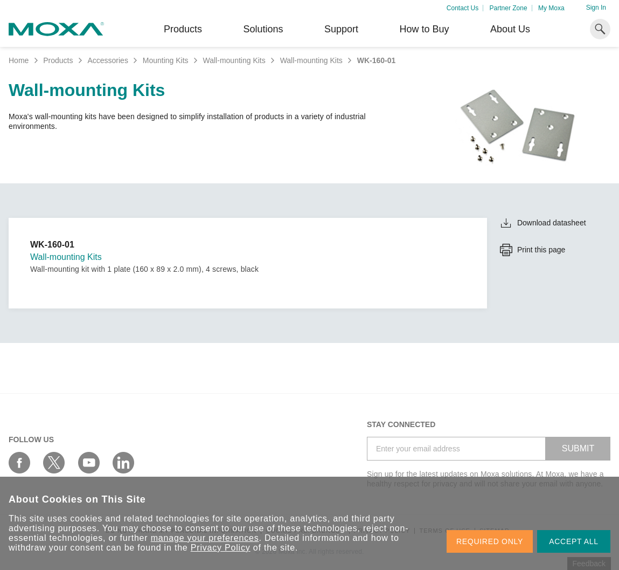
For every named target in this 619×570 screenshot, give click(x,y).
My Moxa (551, 8)
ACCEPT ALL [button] (574, 541)
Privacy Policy (221, 547)
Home (19, 60)
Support (341, 29)
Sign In (596, 7)
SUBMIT (578, 448)
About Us (510, 29)
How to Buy (424, 29)
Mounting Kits (166, 60)
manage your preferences (205, 537)
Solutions (263, 29)
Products (58, 60)
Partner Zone (508, 8)
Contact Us (462, 8)
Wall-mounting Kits (234, 60)
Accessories (107, 60)
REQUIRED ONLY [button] (489, 541)
